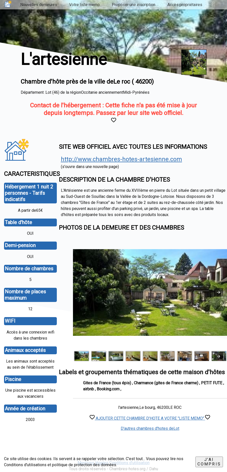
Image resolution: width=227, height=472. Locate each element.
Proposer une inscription (133, 4)
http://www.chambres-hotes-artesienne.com (121, 159)
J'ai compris (209, 461)
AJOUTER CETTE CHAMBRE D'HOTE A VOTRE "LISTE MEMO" (150, 418)
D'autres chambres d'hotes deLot (150, 428)
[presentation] (218, 356)
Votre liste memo (84, 4)
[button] (218, 292)
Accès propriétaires (184, 4)
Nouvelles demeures (38, 4)
